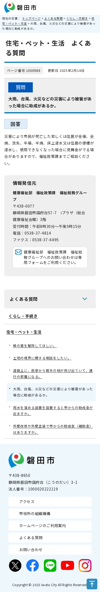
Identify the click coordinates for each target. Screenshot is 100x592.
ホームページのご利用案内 (42, 525)
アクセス (27, 501)
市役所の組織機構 (34, 513)
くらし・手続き (77, 18)
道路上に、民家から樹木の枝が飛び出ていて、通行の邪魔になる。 (53, 373)
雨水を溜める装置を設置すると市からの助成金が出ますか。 (53, 410)
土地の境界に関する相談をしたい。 (42, 357)
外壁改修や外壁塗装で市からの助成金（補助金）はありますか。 (53, 429)
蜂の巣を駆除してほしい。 (35, 345)
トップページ (31, 18)
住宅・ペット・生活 (24, 331)
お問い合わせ (31, 549)
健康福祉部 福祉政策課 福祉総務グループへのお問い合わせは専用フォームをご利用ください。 (53, 257)
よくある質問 (53, 18)
